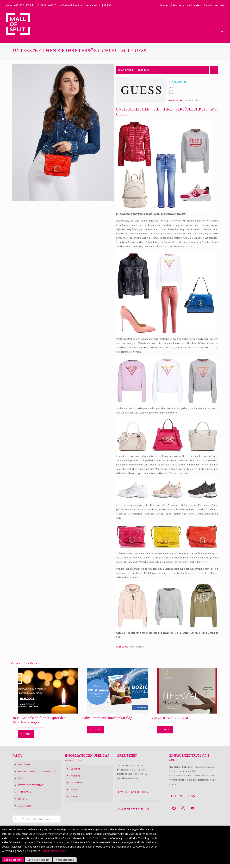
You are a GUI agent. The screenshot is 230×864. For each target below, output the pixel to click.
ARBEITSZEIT (24, 805)
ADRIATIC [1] (179, 81)
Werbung (178, 5)
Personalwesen (92, 5)
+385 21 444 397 (48, 5)
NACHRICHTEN (137, 646)
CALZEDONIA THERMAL (170, 718)
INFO (20, 778)
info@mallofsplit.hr (71, 5)
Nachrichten (194, 5)
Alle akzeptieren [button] (12, 859)
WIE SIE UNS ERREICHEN (134, 792)
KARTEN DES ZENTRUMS (30, 785)
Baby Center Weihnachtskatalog (107, 718)
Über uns (165, 5)
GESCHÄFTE (24, 764)
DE (104, 5)
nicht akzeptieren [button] (65, 859)
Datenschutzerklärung (53, 851)
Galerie (208, 5)
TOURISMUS (24, 791)
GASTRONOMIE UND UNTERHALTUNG (37, 771)
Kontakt (219, 5)
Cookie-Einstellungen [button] (38, 859)
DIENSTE (22, 798)
